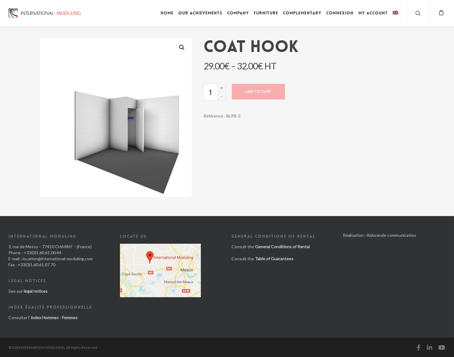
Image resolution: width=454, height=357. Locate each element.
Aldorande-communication (391, 235)
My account (373, 13)
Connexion (340, 13)
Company (238, 13)
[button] (181, 47)
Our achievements (200, 13)
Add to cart (258, 91)
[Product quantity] (210, 92)
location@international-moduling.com (58, 258)
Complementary (302, 13)
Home (167, 13)
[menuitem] (395, 17)
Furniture (266, 13)
